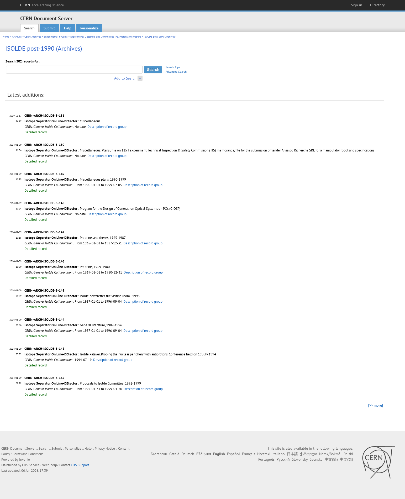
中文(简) (331, 459)
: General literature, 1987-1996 (73, 325)
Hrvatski (263, 453)
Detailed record (35, 132)
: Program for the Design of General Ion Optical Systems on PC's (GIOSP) (102, 208)
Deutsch (187, 453)
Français (248, 453)
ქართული (308, 453)
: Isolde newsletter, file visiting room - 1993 (82, 296)
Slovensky (300, 459)
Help (67, 28)
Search (29, 28)
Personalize (89, 28)
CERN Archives (32, 36)
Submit (49, 28)
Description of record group (107, 126)
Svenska (316, 459)
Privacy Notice (105, 448)
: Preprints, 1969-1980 (67, 267)
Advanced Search (176, 71)
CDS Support (80, 465)
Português (266, 459)
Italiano (278, 453)
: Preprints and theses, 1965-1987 (75, 237)
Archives (17, 36)
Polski (348, 453)
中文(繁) (346, 459)
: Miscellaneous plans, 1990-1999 (75, 179)
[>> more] (375, 405)
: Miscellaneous (62, 121)
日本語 (292, 453)
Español (233, 453)
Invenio (24, 459)
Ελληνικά (203, 453)
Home (6, 36)
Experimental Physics (55, 36)
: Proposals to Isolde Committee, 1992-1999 (82, 383)
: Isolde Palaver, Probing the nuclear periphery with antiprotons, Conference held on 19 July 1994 (120, 354)
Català (174, 453)
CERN (42, 5)
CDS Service (30, 465)
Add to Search (125, 78)
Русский (283, 459)
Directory (377, 5)
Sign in (356, 5)
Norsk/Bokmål (330, 453)
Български (159, 453)
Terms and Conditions (28, 454)
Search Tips (173, 67)
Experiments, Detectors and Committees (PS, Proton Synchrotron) (105, 36)
